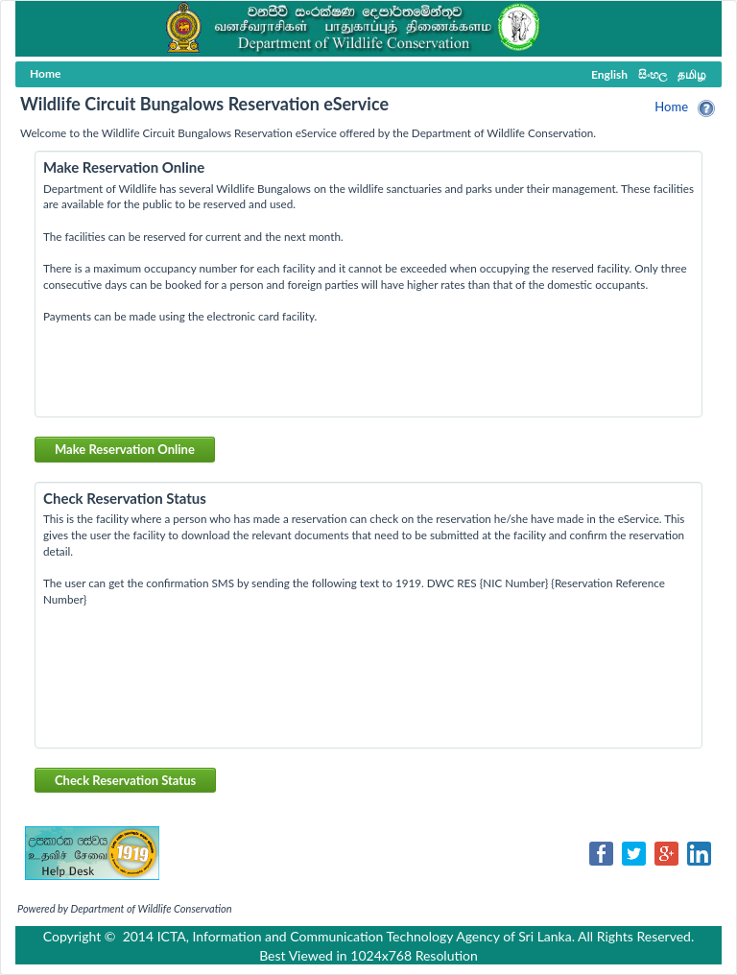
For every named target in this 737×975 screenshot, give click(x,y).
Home (671, 106)
